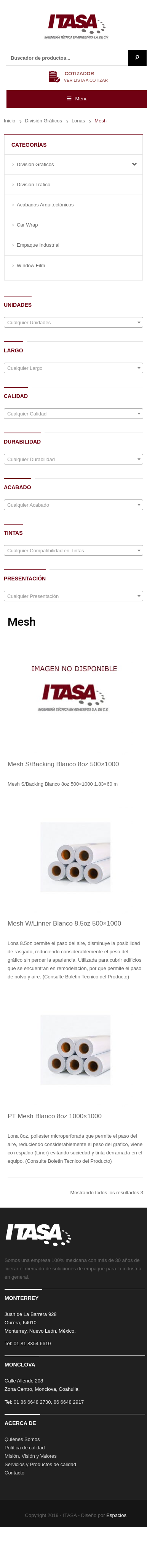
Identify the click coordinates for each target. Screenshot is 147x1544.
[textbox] (73, 322)
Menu (77, 98)
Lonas (78, 121)
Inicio (9, 121)
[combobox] (73, 322)
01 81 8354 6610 (32, 1343)
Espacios (116, 1515)
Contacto (14, 1473)
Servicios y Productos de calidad (40, 1464)
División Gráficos (43, 121)
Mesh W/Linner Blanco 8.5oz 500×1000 (64, 923)
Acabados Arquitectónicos (45, 205)
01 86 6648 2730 (32, 1402)
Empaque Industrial (38, 245)
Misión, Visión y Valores (31, 1456)
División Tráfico (33, 184)
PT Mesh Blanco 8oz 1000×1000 (55, 1116)
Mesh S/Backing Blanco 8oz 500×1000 (63, 764)
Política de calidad (25, 1447)
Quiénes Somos (22, 1439)
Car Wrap (27, 225)
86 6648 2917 (69, 1402)
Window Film (31, 265)
